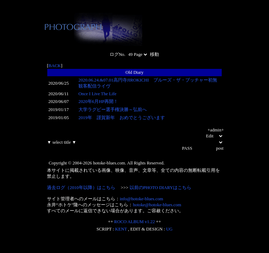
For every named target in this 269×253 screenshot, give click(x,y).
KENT (121, 229)
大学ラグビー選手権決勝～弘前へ (112, 109)
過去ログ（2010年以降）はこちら (81, 187)
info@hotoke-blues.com (141, 198)
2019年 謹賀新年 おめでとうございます (121, 117)
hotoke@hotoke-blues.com (157, 204)
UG (169, 229)
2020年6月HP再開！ (98, 101)
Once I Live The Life (97, 93)
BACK (54, 65)
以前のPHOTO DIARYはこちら (160, 187)
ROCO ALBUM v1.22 (134, 221)
